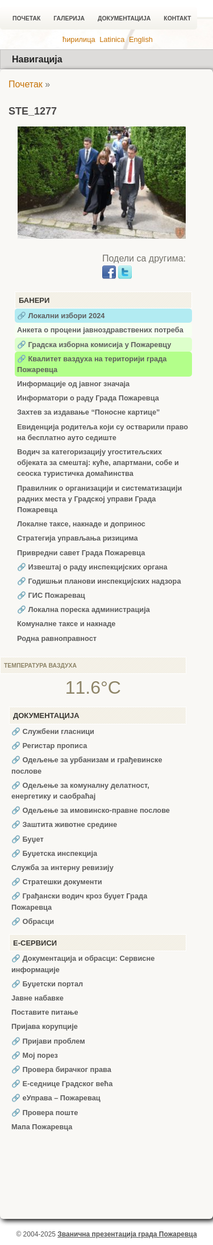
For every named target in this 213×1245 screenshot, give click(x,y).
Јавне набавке (37, 998)
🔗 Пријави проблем (48, 1041)
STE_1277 (33, 111)
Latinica (111, 39)
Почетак (26, 18)
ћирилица (78, 39)
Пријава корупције (44, 1026)
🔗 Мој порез (34, 1055)
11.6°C (93, 687)
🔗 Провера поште (44, 1112)
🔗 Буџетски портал (47, 984)
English (141, 39)
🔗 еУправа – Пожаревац (56, 1098)
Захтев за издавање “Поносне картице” (88, 412)
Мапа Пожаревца (41, 1126)
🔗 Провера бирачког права (61, 1069)
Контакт (177, 18)
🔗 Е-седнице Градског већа (61, 1083)
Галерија (69, 18)
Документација (124, 18)
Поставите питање (44, 1012)
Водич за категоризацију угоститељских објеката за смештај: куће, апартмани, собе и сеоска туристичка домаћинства (98, 463)
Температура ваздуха (40, 665)
